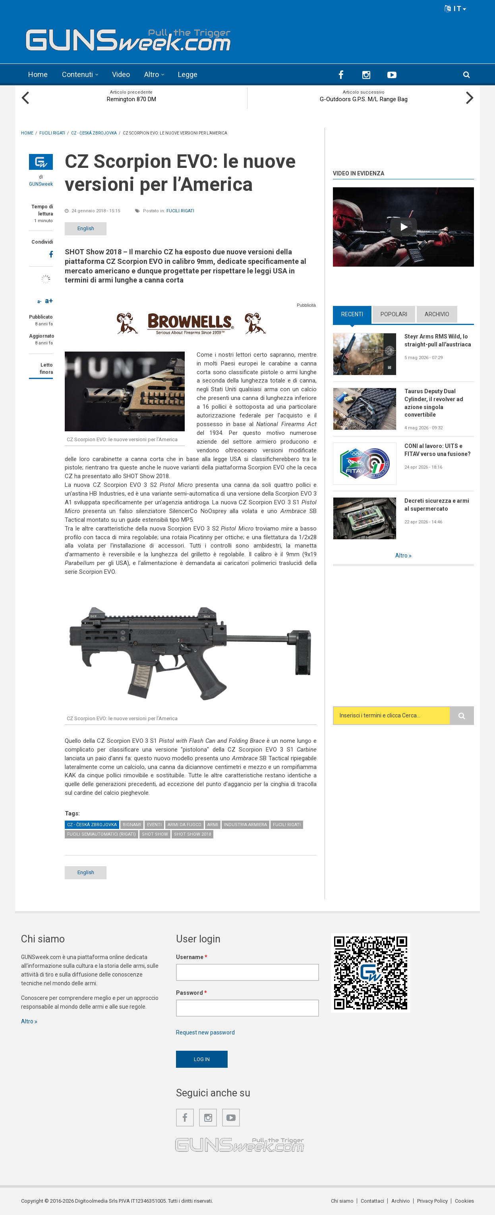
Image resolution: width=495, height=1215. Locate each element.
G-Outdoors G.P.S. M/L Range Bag (364, 99)
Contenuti (77, 74)
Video (121, 74)
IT (456, 8)
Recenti (352, 314)
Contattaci (372, 1200)
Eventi (154, 824)
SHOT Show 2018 (192, 834)
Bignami (132, 824)
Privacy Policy (432, 1200)
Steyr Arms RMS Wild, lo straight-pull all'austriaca (437, 340)
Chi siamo (342, 1200)
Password (191, 993)
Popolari (394, 314)
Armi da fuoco (184, 824)
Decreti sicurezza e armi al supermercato (436, 505)
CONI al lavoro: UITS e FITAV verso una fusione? (437, 450)
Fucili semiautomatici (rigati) (101, 834)
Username (191, 957)
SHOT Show (155, 834)
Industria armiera (245, 824)
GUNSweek (41, 184)
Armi (212, 824)
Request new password (205, 1032)
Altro (151, 74)
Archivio (437, 314)
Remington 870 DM (131, 99)
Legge (187, 74)
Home (38, 74)
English (85, 228)
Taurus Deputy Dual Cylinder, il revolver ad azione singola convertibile (433, 403)
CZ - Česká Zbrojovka (92, 824)
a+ (49, 300)
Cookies (464, 1200)
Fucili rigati (180, 210)
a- (39, 301)
